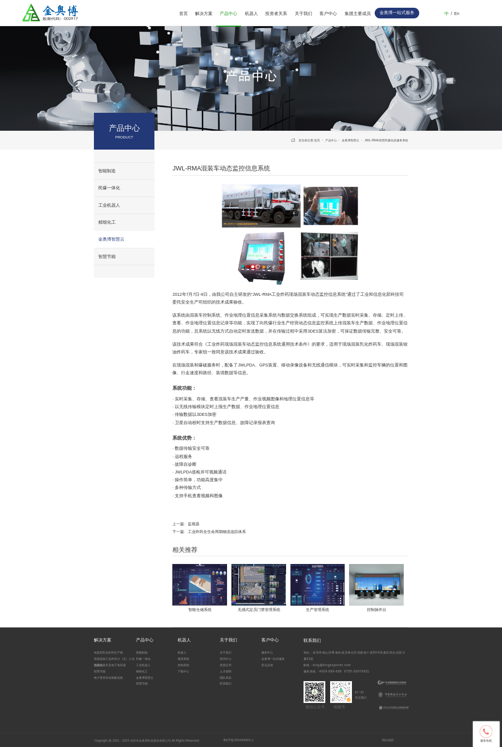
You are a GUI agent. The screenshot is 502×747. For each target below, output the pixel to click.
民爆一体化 (109, 187)
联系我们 (225, 683)
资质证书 (225, 665)
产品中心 (228, 13)
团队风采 (225, 677)
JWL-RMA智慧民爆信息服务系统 (386, 140)
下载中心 (183, 671)
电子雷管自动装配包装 (108, 677)
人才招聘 (225, 671)
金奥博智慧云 (111, 239)
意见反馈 (267, 665)
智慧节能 (107, 256)
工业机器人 (109, 205)
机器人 (251, 13)
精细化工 (107, 222)
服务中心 (267, 652)
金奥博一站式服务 (273, 658)
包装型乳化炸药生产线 (108, 652)
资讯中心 (225, 658)
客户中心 (328, 13)
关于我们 (303, 13)
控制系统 (183, 665)
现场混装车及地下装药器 (110, 665)
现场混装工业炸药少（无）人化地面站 (114, 662)
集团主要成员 (358, 13)
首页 (183, 13)
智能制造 (107, 170)
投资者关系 (276, 13)
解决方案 (204, 13)
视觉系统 (183, 658)
